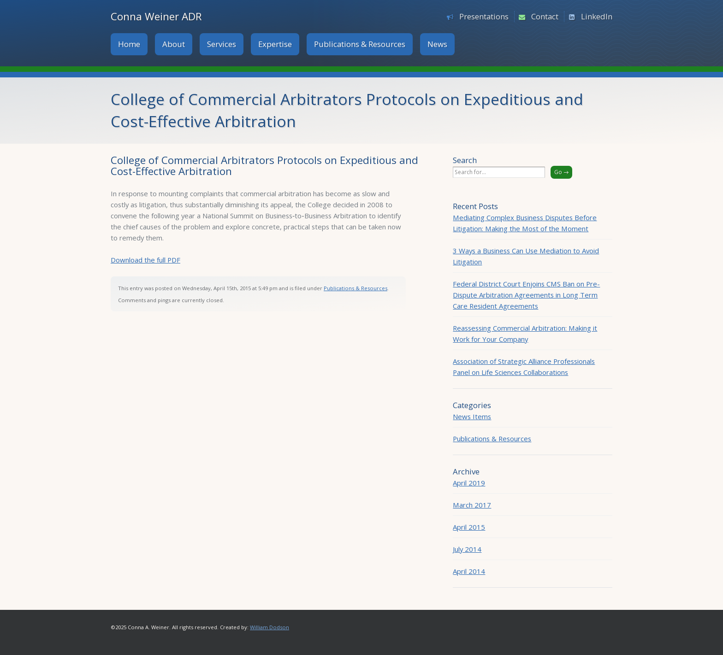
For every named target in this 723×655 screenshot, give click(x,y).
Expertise (275, 44)
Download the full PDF (145, 259)
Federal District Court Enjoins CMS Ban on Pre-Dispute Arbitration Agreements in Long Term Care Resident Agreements (526, 294)
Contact (544, 16)
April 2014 (469, 571)
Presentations (484, 16)
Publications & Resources (359, 44)
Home (129, 44)
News (437, 44)
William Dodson (269, 627)
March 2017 (472, 504)
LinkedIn (596, 16)
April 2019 (469, 482)
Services (221, 44)
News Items (472, 416)
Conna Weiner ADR (156, 16)
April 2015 (469, 527)
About (173, 44)
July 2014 (467, 549)
